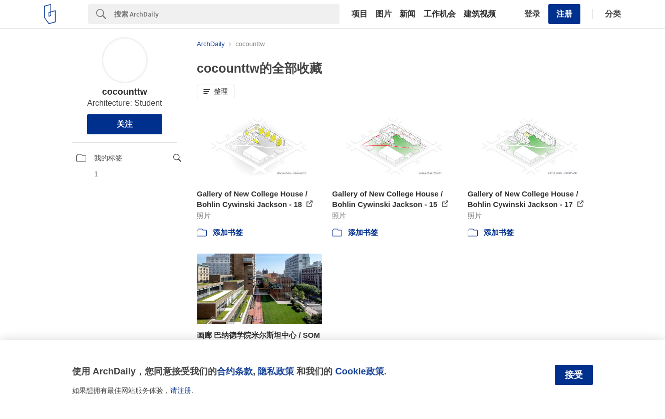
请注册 (180, 390)
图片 (384, 14)
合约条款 (235, 371)
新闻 (408, 14)
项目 (360, 14)
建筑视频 (480, 14)
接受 (574, 375)
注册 (564, 14)
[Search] (227, 14)
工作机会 (440, 14)
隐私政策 (276, 371)
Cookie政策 (359, 371)
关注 (125, 124)
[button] (215, 92)
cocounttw (124, 92)
